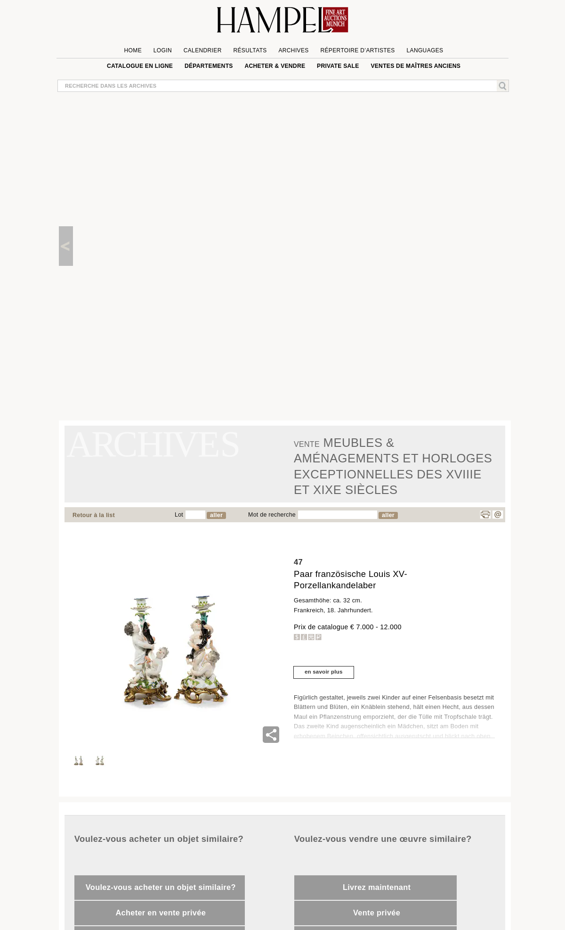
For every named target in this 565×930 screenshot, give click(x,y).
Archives (293, 50)
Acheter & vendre (274, 66)
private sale (338, 66)
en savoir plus (324, 672)
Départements (209, 66)
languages (424, 50)
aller (216, 515)
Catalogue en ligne (140, 66)
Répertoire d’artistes (357, 50)
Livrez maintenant (377, 887)
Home (133, 50)
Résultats (249, 50)
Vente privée (376, 912)
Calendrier (203, 50)
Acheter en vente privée (160, 912)
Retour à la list (94, 515)
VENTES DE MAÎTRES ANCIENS (415, 66)
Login (162, 50)
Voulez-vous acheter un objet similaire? (161, 887)
